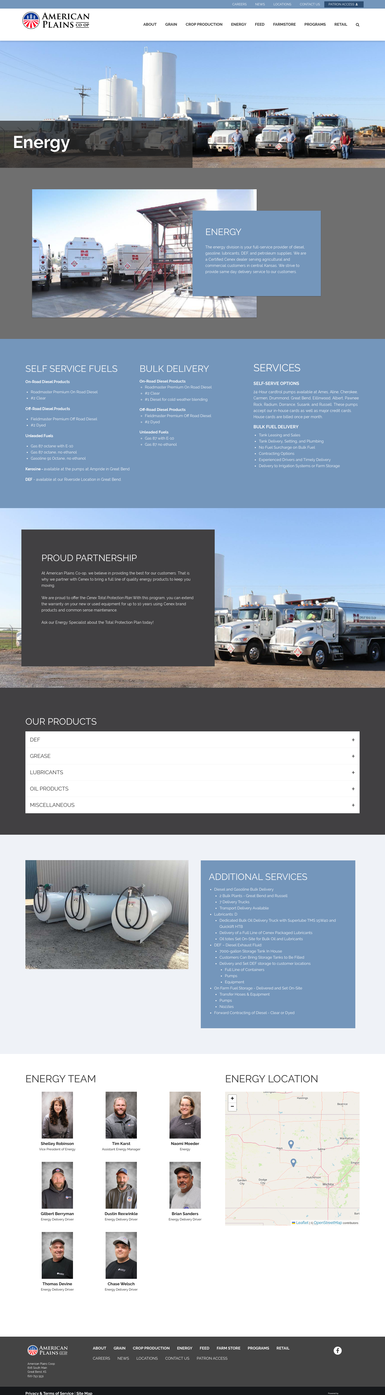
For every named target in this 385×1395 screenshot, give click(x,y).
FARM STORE (229, 1348)
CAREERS (101, 1358)
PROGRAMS (258, 1348)
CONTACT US (177, 1358)
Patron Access (343, 4)
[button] (293, 1163)
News (260, 4)
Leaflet (300, 1222)
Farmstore (284, 24)
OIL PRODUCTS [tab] (49, 788)
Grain (171, 24)
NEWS (123, 1358)
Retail (340, 24)
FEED (204, 1348)
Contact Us (310, 4)
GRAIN (120, 1348)
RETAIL (282, 1348)
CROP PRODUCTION (151, 1348)
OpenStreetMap (328, 1222)
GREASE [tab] (40, 756)
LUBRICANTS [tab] (46, 772)
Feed (260, 24)
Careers (239, 4)
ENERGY (184, 1348)
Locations (282, 4)
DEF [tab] (35, 739)
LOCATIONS (147, 1358)
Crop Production (204, 24)
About (150, 24)
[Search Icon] (357, 24)
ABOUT (99, 1348)
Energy (238, 24)
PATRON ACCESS (212, 1358)
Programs (315, 24)
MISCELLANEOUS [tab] (52, 805)
